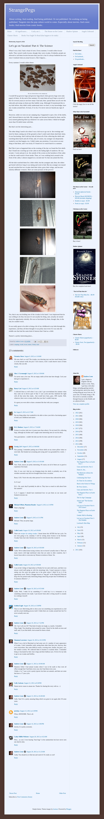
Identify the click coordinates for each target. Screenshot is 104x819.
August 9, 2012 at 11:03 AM (35, 461)
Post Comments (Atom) (24, 797)
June (78, 530)
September (80, 456)
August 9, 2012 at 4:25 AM (30, 388)
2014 (77, 438)
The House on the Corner (54, 31)
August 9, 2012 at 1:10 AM (33, 356)
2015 (77, 434)
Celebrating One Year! (84, 478)
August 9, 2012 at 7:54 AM (31, 427)
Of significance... (21, 31)
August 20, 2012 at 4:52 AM (38, 737)
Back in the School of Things (86, 484)
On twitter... (78, 54)
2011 (77, 550)
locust (25, 344)
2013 (77, 441)
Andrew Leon (18, 461)
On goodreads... (80, 59)
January (79, 546)
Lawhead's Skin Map (83, 523)
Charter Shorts (12, 35)
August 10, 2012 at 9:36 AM (35, 548)
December (80, 447)
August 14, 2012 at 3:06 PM (35, 724)
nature (29, 344)
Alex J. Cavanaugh (20, 373)
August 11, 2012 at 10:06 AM (36, 664)
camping (16, 344)
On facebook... (79, 56)
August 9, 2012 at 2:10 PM (45, 505)
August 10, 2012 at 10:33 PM (37, 640)
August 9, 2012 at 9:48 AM (30, 446)
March (79, 539)
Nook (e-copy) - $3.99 (82, 203)
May (78, 533)
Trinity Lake (35, 344)
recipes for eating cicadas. (29, 533)
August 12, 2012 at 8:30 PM (32, 683)
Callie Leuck (18, 530)
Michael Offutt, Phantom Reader (25, 505)
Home (9, 31)
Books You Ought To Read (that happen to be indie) (39, 35)
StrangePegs (22, 10)
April (79, 536)
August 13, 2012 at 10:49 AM (36, 696)
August (79, 459)
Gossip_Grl (18, 446)
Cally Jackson (18, 683)
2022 (77, 413)
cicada (21, 344)
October (80, 453)
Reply (16, 367)
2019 (77, 422)
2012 (77, 444)
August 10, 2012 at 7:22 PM (35, 623)
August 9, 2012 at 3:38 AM (35, 373)
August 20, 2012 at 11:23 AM (36, 752)
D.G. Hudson (18, 427)
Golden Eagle (18, 606)
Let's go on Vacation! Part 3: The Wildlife (85, 519)
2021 (77, 416)
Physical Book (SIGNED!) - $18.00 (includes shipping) (83, 197)
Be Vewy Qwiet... (82, 487)
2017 (77, 428)
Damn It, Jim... (81, 470)
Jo (15, 412)
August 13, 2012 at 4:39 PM (28, 711)
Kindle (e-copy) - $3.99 (82, 201)
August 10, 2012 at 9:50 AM (32, 565)
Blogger (68, 809)
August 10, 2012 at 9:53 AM (35, 588)
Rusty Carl (17, 388)
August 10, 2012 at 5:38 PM (32, 606)
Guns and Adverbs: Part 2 (85, 467)
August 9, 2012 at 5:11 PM (35, 517)
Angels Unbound (88, 31)
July (78, 527)
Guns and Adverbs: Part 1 (85, 490)
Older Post (62, 793)
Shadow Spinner (72, 31)
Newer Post (13, 793)
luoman (55, 809)
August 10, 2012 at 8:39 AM (32, 530)
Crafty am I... (36, 31)
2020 (77, 419)
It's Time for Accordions (84, 481)
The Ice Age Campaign (84, 497)
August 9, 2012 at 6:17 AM (24, 412)
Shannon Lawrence (20, 640)
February (80, 543)
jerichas (16, 711)
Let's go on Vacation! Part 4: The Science (85, 506)
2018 (77, 425)
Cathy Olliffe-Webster (21, 737)
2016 (77, 431)
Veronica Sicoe (19, 356)
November (80, 450)
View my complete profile (81, 404)
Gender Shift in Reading (84, 515)
